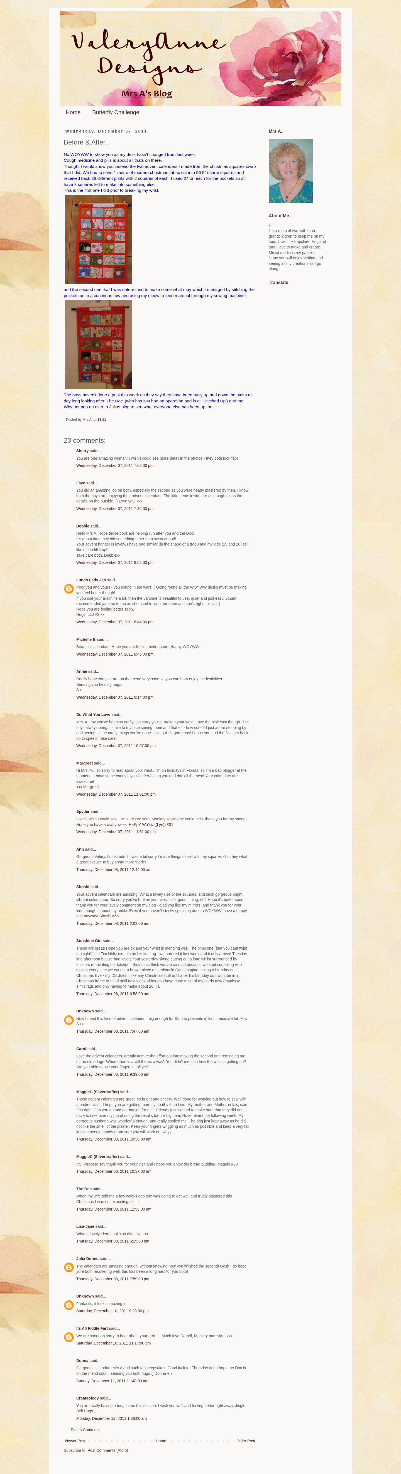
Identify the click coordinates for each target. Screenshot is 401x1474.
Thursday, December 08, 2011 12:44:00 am (113, 869)
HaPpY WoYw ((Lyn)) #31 (151, 824)
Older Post (246, 1441)
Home (73, 112)
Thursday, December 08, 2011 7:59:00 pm (112, 1279)
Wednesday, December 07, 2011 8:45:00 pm (114, 654)
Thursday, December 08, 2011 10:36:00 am (113, 1139)
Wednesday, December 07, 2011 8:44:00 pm (114, 622)
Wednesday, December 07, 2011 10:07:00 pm (116, 745)
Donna (82, 1360)
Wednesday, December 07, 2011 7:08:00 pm (114, 465)
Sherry (82, 451)
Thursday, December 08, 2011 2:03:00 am (112, 923)
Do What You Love (93, 714)
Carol (81, 1049)
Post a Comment (85, 1430)
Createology (87, 1398)
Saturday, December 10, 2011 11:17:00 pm (113, 1343)
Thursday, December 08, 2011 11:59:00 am (113, 1209)
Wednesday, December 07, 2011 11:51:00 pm (116, 832)
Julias (114, 406)
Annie (81, 671)
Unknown (85, 1011)
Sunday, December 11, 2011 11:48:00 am (112, 1381)
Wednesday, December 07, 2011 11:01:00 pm (116, 794)
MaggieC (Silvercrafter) (97, 1092)
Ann (80, 849)
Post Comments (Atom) (108, 1450)
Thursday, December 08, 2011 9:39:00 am (112, 1074)
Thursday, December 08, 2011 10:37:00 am (113, 1171)
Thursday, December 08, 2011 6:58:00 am (112, 994)
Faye (80, 483)
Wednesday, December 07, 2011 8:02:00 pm (114, 562)
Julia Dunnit (87, 1258)
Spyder (82, 811)
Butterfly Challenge (115, 112)
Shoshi (82, 887)
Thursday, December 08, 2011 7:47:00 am (112, 1031)
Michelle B (86, 639)
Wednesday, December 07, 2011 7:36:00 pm (114, 508)
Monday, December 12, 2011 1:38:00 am (111, 1418)
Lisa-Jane (85, 1226)
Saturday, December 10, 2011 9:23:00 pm (112, 1311)
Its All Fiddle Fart (92, 1328)
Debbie (82, 526)
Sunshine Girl (89, 940)
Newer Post (75, 1441)
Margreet (84, 763)
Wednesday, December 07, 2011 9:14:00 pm (114, 697)
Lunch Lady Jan (91, 580)
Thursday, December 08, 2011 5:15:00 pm (112, 1241)
